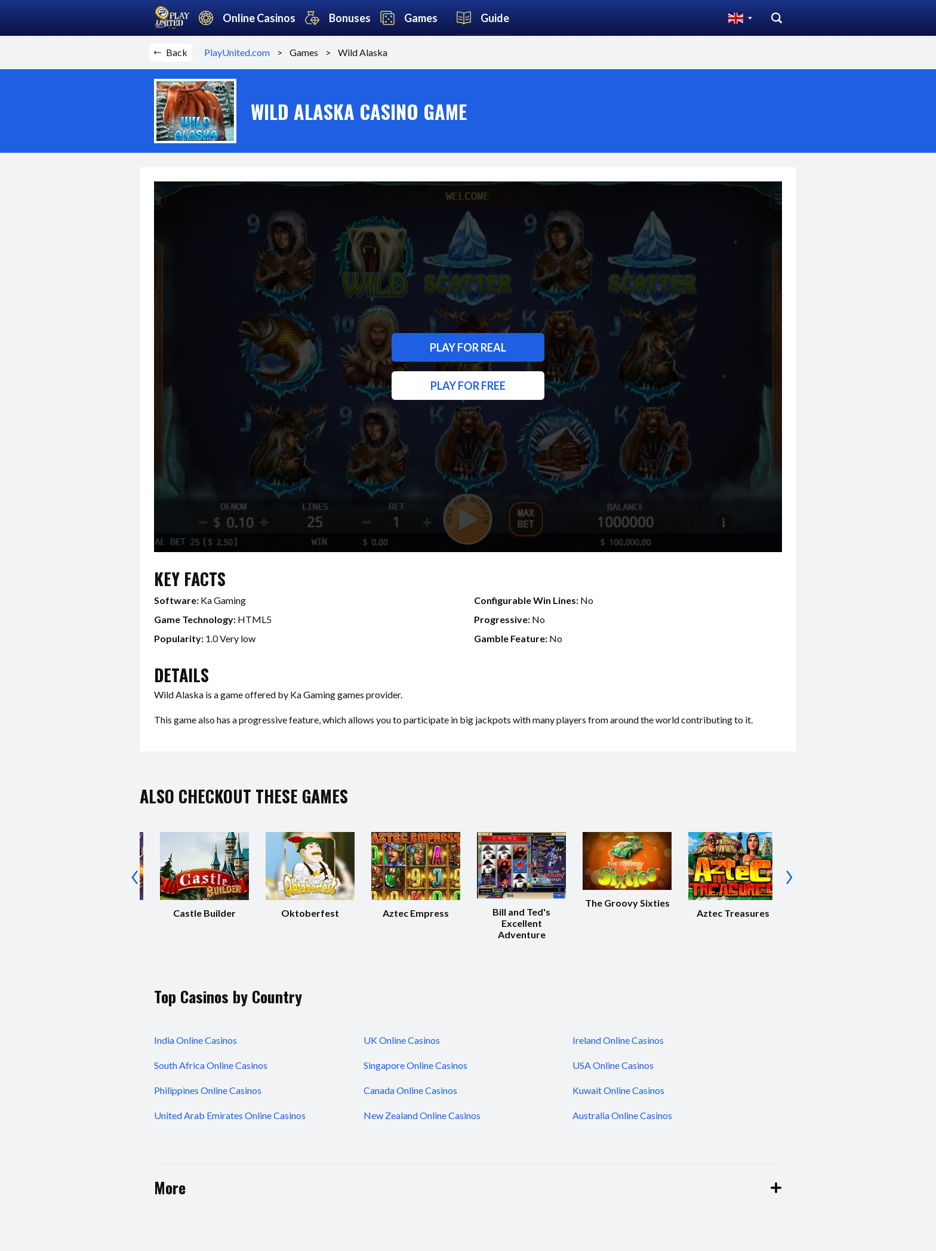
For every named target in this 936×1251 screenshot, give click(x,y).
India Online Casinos (195, 1040)
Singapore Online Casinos (415, 1065)
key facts (190, 578)
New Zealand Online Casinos (422, 1115)
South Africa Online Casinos (210, 1065)
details (181, 675)
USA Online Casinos (613, 1065)
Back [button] (170, 52)
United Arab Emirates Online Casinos (230, 1115)
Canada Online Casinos (410, 1090)
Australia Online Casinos (622, 1115)
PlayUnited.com (240, 52)
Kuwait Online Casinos (618, 1090)
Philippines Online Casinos (207, 1090)
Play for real (468, 347)
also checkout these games (244, 796)
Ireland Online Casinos (618, 1040)
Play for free (468, 385)
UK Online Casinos (402, 1040)
